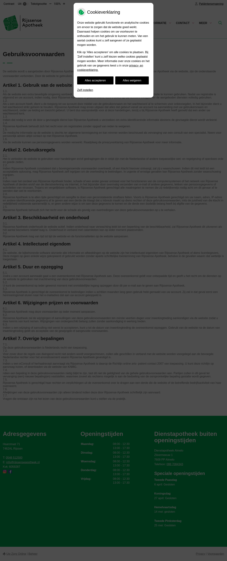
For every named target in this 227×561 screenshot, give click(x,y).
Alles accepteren (95, 80)
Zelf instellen (85, 90)
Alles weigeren (132, 80)
